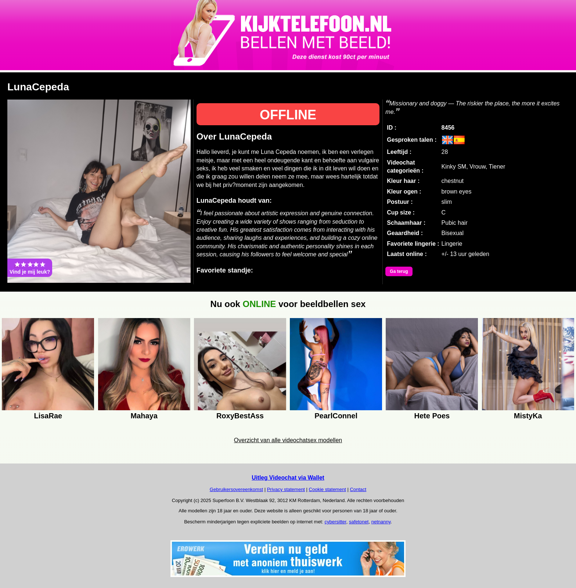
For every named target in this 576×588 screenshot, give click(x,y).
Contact (358, 489)
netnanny (381, 521)
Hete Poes (432, 416)
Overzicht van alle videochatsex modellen (288, 440)
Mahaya (143, 416)
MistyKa (528, 416)
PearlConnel (335, 416)
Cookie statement (327, 489)
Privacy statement (286, 489)
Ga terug (399, 271)
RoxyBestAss (240, 416)
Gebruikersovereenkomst (236, 489)
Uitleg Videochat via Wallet (288, 478)
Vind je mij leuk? (30, 268)
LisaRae (48, 416)
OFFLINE (288, 114)
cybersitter (335, 521)
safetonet (359, 521)
